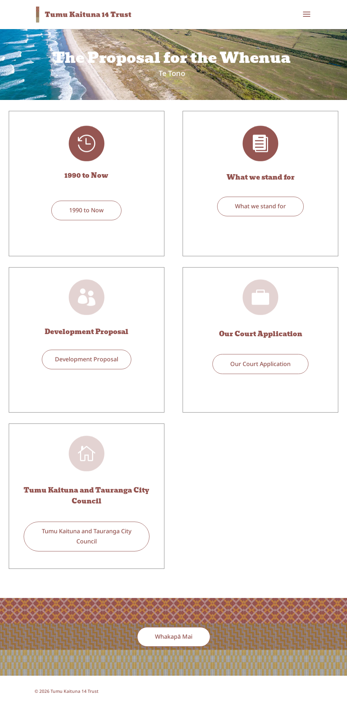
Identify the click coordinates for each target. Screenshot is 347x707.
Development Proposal (86, 331)
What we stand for (261, 177)
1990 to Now (86, 175)
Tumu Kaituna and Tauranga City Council (86, 496)
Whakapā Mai (173, 636)
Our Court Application (260, 334)
